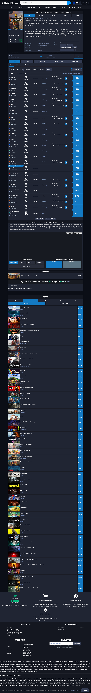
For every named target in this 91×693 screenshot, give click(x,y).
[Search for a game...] (45, 3)
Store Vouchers (27, 643)
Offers (11, 65)
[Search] (69, 3)
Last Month (40, 262)
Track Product (27, 266)
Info (29, 15)
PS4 (63, 41)
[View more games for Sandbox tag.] (63, 50)
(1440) (59, 281)
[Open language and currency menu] (78, 3)
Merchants (61, 629)
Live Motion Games (42, 45)
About (41, 15)
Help (85, 690)
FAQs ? (9, 635)
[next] (21, 29)
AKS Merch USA (26, 653)
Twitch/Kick (61, 627)
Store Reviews (26, 650)
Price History (19, 65)
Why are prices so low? (13, 631)
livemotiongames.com (43, 43)
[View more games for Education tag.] (75, 48)
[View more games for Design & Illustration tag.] (65, 48)
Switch (77, 41)
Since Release (13, 262)
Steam (40, 50)
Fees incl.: (76, 69)
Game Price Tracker (28, 644)
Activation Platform (38, 69)
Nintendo (9, 653)
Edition (27, 69)
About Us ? (10, 627)
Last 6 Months (31, 262)
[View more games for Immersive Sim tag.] (70, 50)
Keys (48, 69)
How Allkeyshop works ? (13, 629)
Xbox (8, 646)
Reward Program (27, 646)
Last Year (22, 262)
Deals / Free (26, 649)
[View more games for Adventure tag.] (63, 45)
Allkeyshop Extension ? (13, 637)
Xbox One (66, 41)
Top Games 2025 (27, 652)
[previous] (9, 29)
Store (12, 69)
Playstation (10, 650)
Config (53, 15)
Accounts (28, 65)
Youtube (82, 627)
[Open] (16, 3)
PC (7, 643)
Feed (77, 15)
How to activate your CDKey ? (14, 634)
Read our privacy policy (76, 690)
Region (19, 69)
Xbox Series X (72, 41)
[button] (87, 3)
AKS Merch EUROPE (27, 655)
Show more (39, 218)
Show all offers (50, 218)
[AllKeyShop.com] (7, 3)
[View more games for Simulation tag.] (70, 45)
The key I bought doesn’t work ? (15, 632)
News (65, 15)
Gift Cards (25, 647)
